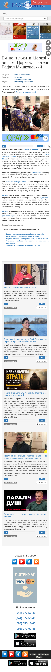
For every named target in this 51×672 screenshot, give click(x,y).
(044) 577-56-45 (25, 612)
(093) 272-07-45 (25, 628)
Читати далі (41, 307)
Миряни (5, 159)
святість (35, 150)
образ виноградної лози (16, 182)
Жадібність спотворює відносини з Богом (23, 245)
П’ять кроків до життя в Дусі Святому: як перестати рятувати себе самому (25, 340)
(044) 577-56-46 (25, 618)
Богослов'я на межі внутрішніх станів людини (25, 515)
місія (27, 150)
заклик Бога (36, 172)
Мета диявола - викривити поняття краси (22, 236)
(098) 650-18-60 (25, 623)
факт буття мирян (8, 216)
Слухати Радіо (41, 2)
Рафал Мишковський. (26, 92)
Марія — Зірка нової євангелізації (20, 288)
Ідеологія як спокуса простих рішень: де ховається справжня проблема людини (25, 457)
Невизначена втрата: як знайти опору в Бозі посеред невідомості (25, 394)
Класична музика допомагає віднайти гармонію (25, 234)
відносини (44, 198)
